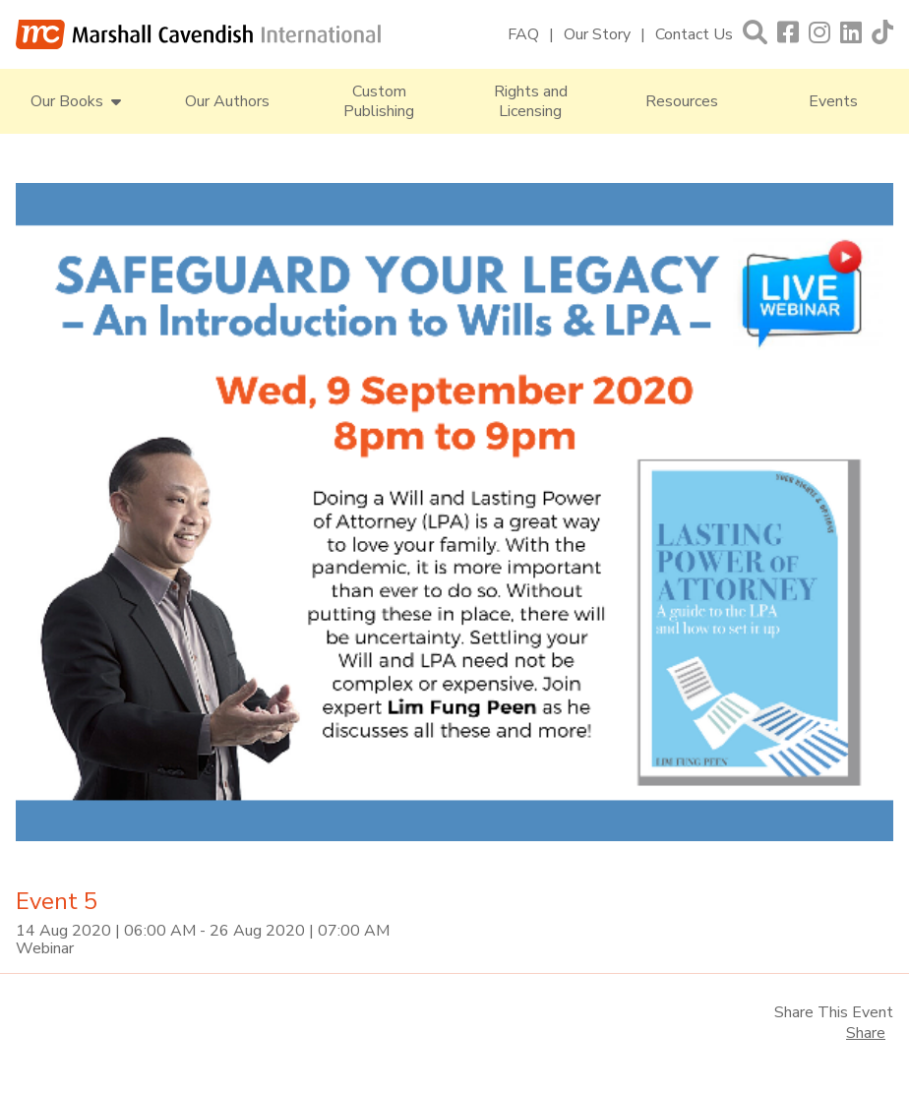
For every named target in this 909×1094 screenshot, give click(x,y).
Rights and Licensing (531, 101)
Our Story (597, 34)
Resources (681, 101)
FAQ (523, 34)
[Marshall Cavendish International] (199, 34)
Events (833, 101)
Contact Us (694, 34)
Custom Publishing (378, 101)
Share (865, 1033)
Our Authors (227, 101)
